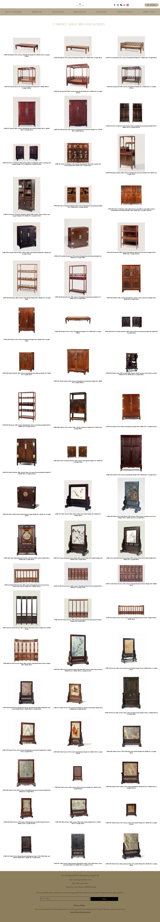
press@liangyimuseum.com (80, 912)
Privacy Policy (79, 905)
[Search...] (151, 5)
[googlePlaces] (114, 5)
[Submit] (104, 899)
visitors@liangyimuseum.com (80, 879)
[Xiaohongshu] (128, 5)
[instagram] (118, 5)
